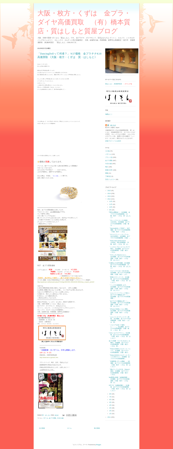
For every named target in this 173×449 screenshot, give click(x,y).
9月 (110, 210)
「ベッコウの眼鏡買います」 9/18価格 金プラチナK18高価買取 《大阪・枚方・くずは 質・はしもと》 (119, 287)
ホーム (69, 428)
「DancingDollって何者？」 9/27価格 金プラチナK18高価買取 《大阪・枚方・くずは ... (119, 230)
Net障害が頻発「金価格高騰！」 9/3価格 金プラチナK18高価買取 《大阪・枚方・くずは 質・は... (119, 380)
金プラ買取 (52, 418)
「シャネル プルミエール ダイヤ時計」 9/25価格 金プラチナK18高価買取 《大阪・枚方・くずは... (119, 249)
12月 (111, 201)
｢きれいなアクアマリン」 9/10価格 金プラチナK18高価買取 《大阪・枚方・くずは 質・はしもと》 (120, 335)
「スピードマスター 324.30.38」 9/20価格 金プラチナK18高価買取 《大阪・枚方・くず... (119, 272)
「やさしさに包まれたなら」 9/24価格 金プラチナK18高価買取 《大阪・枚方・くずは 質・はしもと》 (119, 257)
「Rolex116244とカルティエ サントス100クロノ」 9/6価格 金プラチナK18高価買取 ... (120, 356)
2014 (109, 193)
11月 (111, 204)
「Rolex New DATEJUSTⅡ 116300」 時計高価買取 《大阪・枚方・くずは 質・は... (119, 242)
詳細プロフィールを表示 (113, 141)
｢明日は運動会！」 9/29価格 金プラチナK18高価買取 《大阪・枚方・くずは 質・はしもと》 (120, 214)
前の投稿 (97, 428)
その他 (107, 151)
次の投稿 (42, 428)
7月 (110, 397)
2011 (109, 417)
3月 (110, 408)
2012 (109, 199)
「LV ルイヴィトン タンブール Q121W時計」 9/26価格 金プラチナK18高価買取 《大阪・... (119, 236)
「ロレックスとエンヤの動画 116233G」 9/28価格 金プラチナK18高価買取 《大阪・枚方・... (119, 222)
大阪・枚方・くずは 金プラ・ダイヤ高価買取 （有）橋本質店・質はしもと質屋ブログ (84, 22)
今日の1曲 (60, 418)
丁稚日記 (108, 176)
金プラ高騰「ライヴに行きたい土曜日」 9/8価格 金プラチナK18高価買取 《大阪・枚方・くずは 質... (119, 343)
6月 (110, 399)
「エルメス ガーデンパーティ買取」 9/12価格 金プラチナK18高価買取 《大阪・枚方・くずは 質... (120, 319)
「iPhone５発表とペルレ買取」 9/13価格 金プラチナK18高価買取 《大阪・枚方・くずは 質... (119, 311)
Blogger (98, 444)
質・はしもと (111, 125)
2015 (109, 190)
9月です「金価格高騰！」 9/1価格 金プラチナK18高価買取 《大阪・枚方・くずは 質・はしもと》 (120, 387)
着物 (106, 173)
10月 (111, 207)
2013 (109, 196)
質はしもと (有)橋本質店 (113, 84)
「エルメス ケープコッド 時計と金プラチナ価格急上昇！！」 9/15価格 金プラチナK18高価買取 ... (119, 295)
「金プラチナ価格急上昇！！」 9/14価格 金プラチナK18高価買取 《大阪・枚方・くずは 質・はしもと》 (119, 303)
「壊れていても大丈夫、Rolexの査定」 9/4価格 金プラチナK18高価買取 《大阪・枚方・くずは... (119, 372)
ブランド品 (108, 157)
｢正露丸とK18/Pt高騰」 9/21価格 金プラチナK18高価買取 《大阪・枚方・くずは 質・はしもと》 (120, 265)
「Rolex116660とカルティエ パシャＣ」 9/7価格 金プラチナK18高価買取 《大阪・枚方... (120, 350)
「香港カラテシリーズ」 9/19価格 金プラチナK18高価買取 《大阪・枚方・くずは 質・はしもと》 (120, 279)
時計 (106, 167)
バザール (45, 418)
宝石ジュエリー (110, 179)
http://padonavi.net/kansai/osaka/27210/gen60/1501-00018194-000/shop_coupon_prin (64, 282)
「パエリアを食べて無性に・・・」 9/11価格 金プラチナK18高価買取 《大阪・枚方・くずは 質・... (119, 327)
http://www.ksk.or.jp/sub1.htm (49, 357)
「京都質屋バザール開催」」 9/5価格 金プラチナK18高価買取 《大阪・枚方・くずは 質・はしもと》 (120, 363)
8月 (110, 394)
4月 (110, 405)
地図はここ (108, 114)
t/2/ (93, 282)
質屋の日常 (108, 170)
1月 (110, 413)
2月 (110, 411)
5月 (110, 402)
